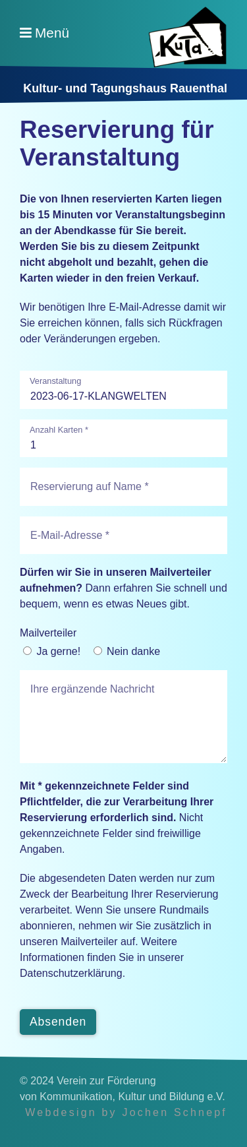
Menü (52, 32)
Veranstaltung (55, 381)
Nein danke (133, 651)
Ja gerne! (58, 651)
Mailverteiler (48, 632)
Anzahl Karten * (59, 430)
